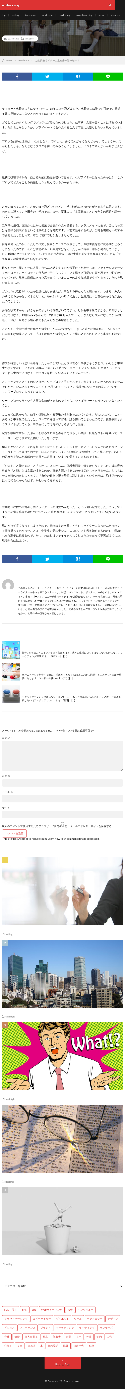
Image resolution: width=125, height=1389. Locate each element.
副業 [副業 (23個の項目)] (68, 1336)
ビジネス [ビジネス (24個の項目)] (9, 1327)
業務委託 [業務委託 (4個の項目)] (53, 1345)
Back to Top (62, 1364)
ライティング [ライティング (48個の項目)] (87, 1327)
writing (15, 15)
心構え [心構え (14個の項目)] (8, 1345)
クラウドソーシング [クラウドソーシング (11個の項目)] (16, 1318)
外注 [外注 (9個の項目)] (88, 1336)
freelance (30, 15)
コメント (7, 737)
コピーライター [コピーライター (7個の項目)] (42, 1318)
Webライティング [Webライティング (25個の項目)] (51, 1309)
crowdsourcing (84, 15)
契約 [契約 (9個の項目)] (99, 1336)
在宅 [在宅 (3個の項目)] (78, 1336)
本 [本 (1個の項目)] (41, 1345)
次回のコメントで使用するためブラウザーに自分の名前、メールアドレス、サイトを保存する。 (58, 826)
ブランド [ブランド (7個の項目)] (45, 1327)
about (102, 15)
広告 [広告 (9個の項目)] (109, 1336)
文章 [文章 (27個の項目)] (19, 1345)
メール (7, 792)
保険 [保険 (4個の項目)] (17, 1336)
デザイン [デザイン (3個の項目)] (113, 1318)
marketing (64, 15)
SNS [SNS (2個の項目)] (24, 1309)
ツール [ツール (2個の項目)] (78, 1318)
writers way (72, 1381)
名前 (6, 776)
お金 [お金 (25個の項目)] (70, 1309)
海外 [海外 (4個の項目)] (65, 1345)
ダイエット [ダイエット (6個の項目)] (62, 1318)
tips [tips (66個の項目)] (34, 1309)
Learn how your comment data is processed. (74, 838)
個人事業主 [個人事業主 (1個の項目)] (31, 1336)
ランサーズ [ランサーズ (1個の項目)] (106, 1327)
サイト (6, 807)
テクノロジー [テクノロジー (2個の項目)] (95, 1318)
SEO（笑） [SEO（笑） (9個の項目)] (10, 1309)
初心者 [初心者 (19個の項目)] (57, 1336)
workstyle (47, 15)
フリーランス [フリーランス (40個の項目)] (27, 1327)
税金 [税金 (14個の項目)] (91, 1345)
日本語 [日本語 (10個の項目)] (31, 1345)
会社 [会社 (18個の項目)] (6, 1336)
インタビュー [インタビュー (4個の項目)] (85, 1309)
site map (115, 15)
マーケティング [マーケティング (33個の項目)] (65, 1327)
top (3, 15)
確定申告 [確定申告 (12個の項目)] (78, 1345)
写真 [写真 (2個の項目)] (45, 1336)
